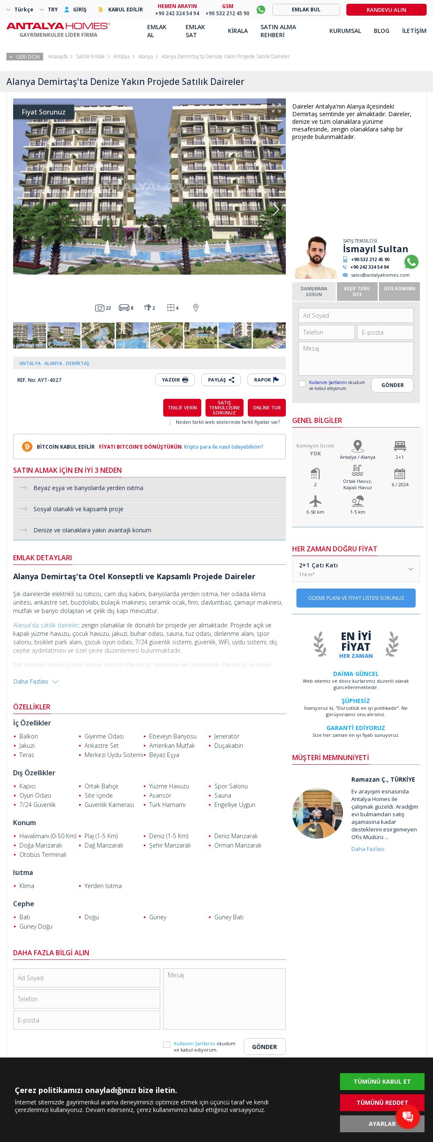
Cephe (23, 903)
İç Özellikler (32, 723)
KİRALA (238, 31)
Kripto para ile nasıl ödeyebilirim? (223, 446)
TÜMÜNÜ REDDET (382, 1102)
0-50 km (315, 512)
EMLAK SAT (195, 31)
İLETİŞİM (414, 31)
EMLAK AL (157, 31)
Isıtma (23, 872)
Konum (24, 822)
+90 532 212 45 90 (370, 259)
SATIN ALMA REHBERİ (278, 31)
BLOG (381, 31)
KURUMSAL (345, 31)
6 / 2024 (400, 484)
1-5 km (357, 512)
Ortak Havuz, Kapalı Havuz (357, 484)
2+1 (400, 457)
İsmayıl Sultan (375, 249)
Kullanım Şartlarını (328, 382)
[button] (276, 209)
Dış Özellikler (34, 772)
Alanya (145, 56)
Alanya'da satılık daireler (45, 625)
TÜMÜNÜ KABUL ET (382, 1081)
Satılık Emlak (90, 56)
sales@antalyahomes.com (380, 275)
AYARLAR (382, 1124)
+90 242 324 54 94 (369, 267)
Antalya (121, 56)
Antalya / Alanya (357, 457)
